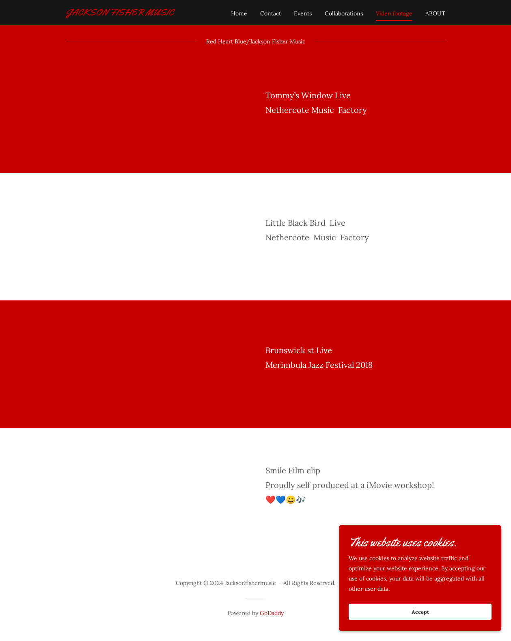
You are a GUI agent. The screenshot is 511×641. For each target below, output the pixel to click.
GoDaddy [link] (272, 613)
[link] (120, 13)
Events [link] (303, 13)
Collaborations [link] (344, 13)
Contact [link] (270, 13)
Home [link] (239, 13)
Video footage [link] (394, 13)
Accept (420, 612)
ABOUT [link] (435, 13)
